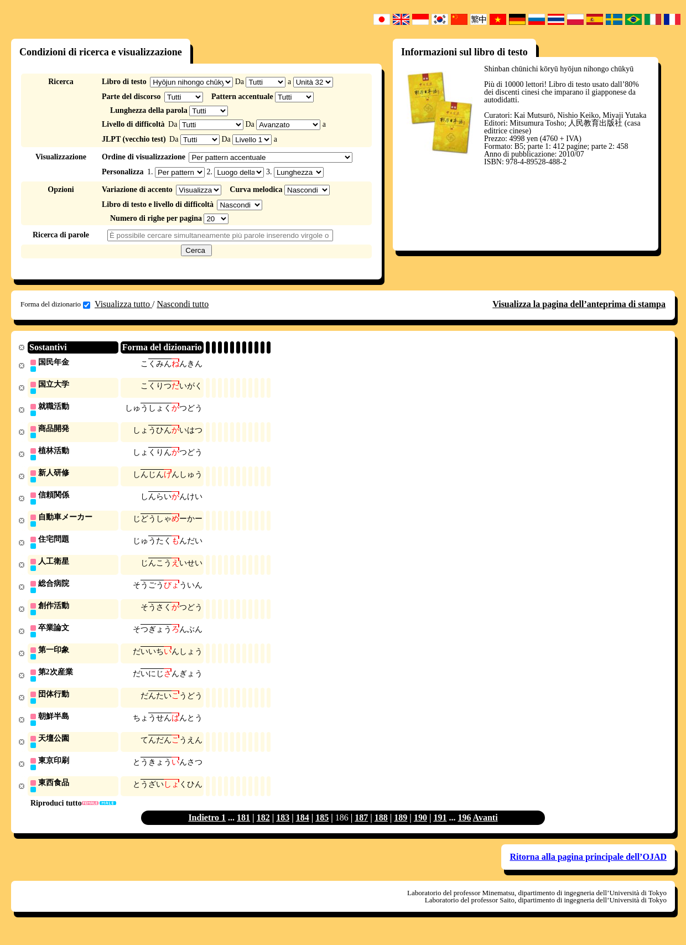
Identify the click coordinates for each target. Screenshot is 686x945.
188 (381, 828)
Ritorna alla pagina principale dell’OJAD (588, 868)
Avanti (485, 828)
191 (439, 828)
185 (322, 828)
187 (361, 828)
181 (243, 828)
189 (400, 828)
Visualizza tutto (123, 304)
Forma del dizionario (55, 304)
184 (302, 828)
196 (464, 828)
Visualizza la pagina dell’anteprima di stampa (579, 304)
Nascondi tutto (183, 304)
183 (282, 828)
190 (420, 828)
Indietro (204, 828)
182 (263, 828)
